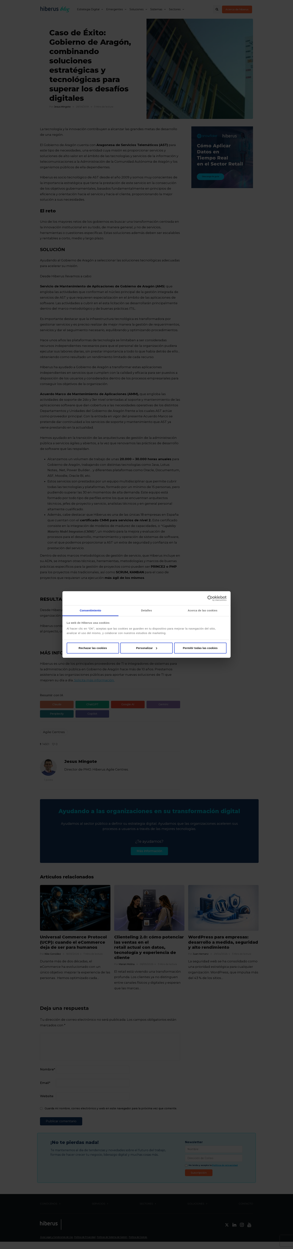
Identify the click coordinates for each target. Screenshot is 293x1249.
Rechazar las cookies (93, 648)
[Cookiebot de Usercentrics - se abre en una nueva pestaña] (210, 598)
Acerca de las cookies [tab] (203, 610)
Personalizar (146, 648)
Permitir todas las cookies (200, 648)
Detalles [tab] (146, 610)
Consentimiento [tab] (90, 610)
